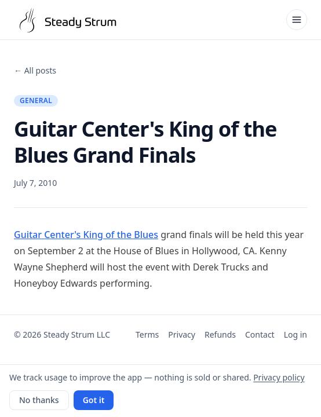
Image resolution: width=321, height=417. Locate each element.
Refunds (220, 334)
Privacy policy (279, 377)
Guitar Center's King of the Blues (86, 234)
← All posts (35, 70)
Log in (295, 334)
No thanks (39, 399)
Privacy (181, 334)
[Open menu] (296, 19)
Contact (260, 334)
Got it (94, 399)
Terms (147, 334)
